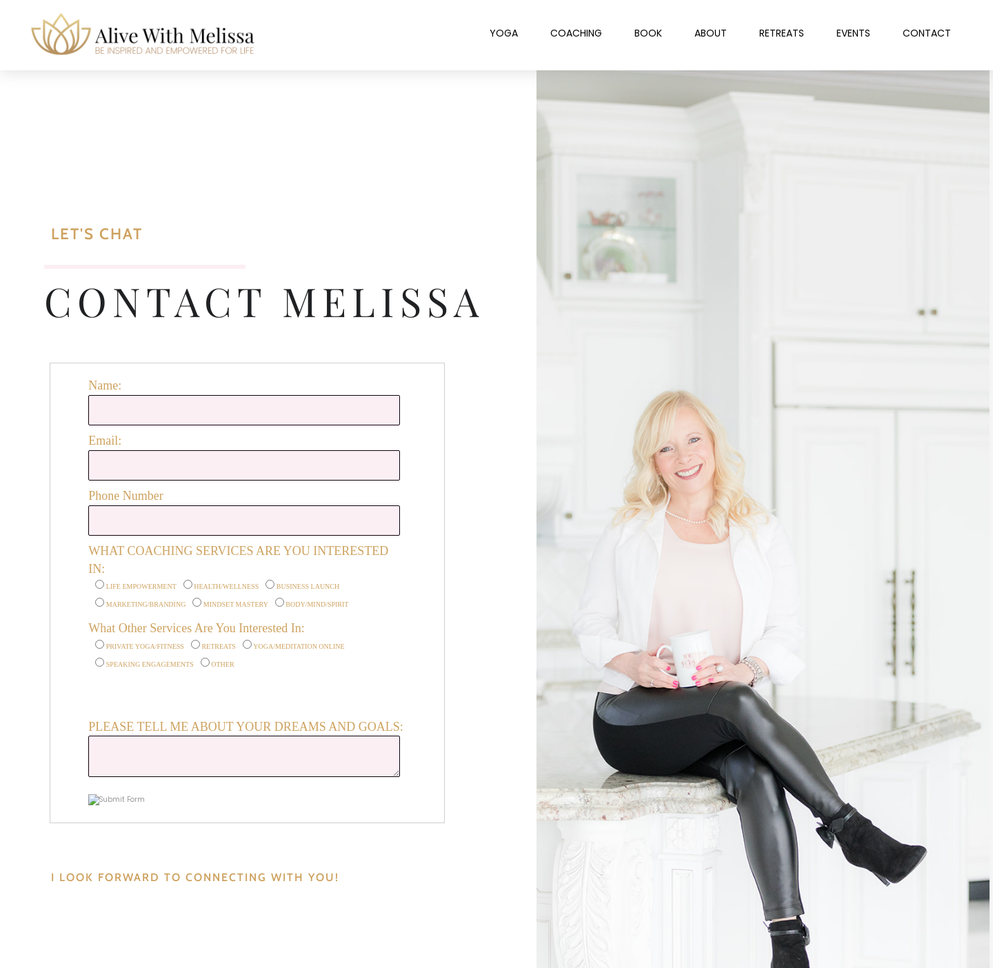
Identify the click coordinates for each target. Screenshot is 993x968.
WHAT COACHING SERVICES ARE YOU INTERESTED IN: (238, 560)
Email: (104, 440)
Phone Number (125, 496)
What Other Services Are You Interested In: (196, 628)
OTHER (222, 664)
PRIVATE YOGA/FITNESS (145, 646)
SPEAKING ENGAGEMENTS (150, 664)
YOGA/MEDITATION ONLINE (298, 646)
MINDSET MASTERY (235, 604)
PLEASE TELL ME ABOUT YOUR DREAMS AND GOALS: (245, 727)
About (710, 33)
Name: (104, 385)
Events (853, 33)
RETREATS (218, 646)
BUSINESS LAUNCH (308, 586)
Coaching (576, 33)
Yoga (504, 33)
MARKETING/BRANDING (146, 604)
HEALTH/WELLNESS (226, 586)
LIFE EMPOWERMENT (141, 586)
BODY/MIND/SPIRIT (316, 604)
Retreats (781, 33)
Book (648, 33)
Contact (927, 33)
